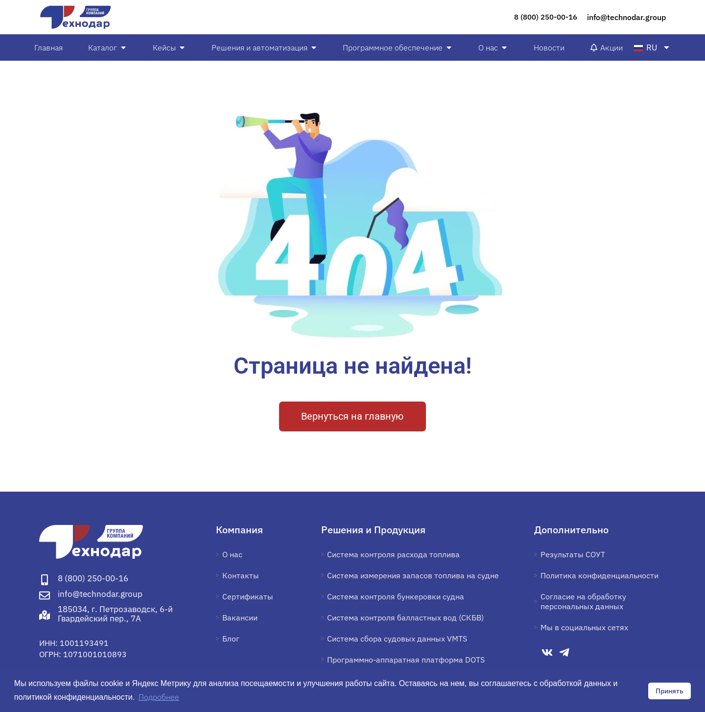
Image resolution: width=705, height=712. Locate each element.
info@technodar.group (626, 17)
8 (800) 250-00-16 (545, 17)
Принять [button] (669, 690)
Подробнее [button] (159, 697)
